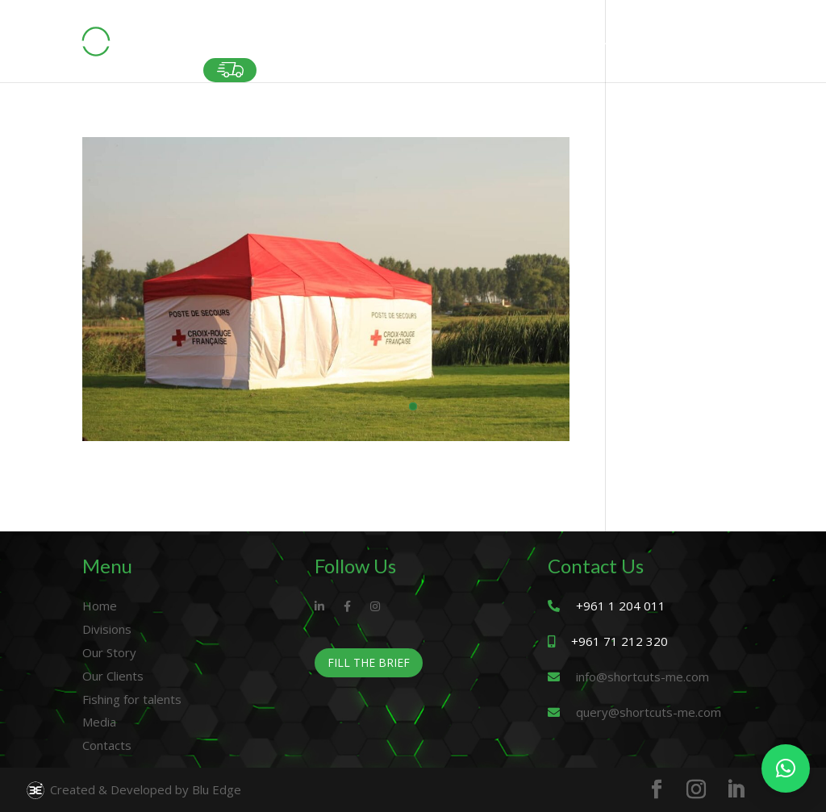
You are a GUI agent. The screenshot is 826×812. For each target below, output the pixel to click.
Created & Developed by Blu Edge (132, 790)
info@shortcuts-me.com (642, 676)
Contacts (106, 745)
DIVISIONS (283, 46)
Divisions (106, 629)
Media (99, 722)
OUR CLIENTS (464, 46)
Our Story (109, 652)
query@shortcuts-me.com (648, 712)
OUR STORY (378, 46)
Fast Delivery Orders (230, 70)
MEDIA (673, 46)
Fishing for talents (131, 699)
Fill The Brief (368, 662)
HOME (219, 46)
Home (99, 606)
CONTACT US (744, 46)
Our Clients (113, 676)
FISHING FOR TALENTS (577, 46)
